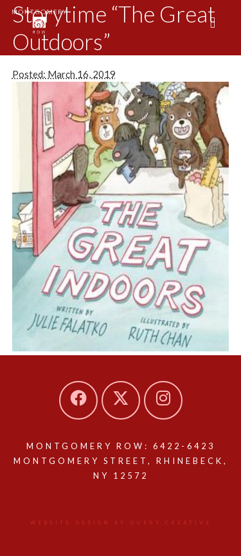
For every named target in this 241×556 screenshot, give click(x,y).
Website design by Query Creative (120, 522)
